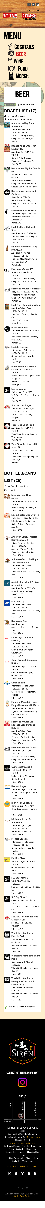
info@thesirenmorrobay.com (22, 1143)
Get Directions (33, 1137)
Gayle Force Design (22, 1196)
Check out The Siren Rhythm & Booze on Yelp (22, 1166)
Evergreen (31, 1006)
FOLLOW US (9, 105)
